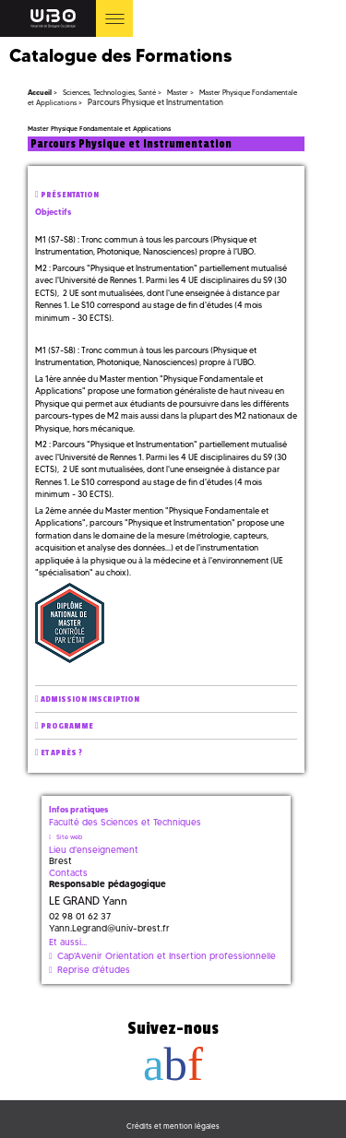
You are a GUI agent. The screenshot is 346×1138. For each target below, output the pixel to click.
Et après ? (61, 753)
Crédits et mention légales (173, 1126)
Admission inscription (90, 699)
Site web (69, 837)
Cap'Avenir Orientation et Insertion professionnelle (166, 956)
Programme (67, 726)
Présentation (70, 195)
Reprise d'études (93, 970)
